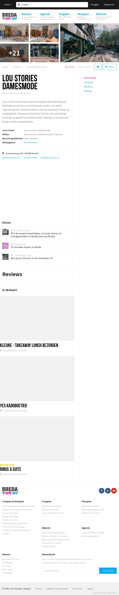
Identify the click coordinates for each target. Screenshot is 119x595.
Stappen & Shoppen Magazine (17, 509)
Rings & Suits (10, 469)
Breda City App (9, 513)
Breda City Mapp (10, 516)
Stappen (46, 501)
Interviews (7, 569)
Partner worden (10, 519)
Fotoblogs (7, 572)
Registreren (109, 4)
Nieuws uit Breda (10, 559)
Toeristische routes (52, 543)
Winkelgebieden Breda (93, 509)
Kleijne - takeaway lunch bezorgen (29, 345)
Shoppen (86, 501)
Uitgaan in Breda (50, 509)
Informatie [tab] (90, 77)
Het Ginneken (30, 142)
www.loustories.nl (11, 157)
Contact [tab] (88, 82)
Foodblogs (7, 562)
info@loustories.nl (50, 157)
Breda (9, 4)
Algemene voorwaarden (57, 588)
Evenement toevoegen (13, 526)
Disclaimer (77, 588)
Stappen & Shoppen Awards (16, 530)
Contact (6, 533)
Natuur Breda (48, 546)
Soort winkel (8, 130)
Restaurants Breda (51, 506)
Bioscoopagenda (90, 536)
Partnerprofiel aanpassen (15, 523)
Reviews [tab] (88, 86)
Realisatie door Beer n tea (105, 592)
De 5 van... (7, 566)
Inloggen (95, 4)
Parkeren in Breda (90, 513)
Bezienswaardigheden (53, 532)
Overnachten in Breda (53, 513)
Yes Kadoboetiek (13, 405)
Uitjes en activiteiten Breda (55, 539)
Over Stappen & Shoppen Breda (18, 506)
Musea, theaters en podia (55, 536)
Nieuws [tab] (88, 90)
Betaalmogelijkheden (12, 138)
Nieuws (6, 554)
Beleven (46, 527)
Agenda (86, 527)
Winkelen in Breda (90, 506)
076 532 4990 (30, 157)
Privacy (38, 588)
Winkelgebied (8, 142)
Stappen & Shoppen (13, 501)
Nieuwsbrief (48, 554)
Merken (5, 134)
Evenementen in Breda (93, 532)
